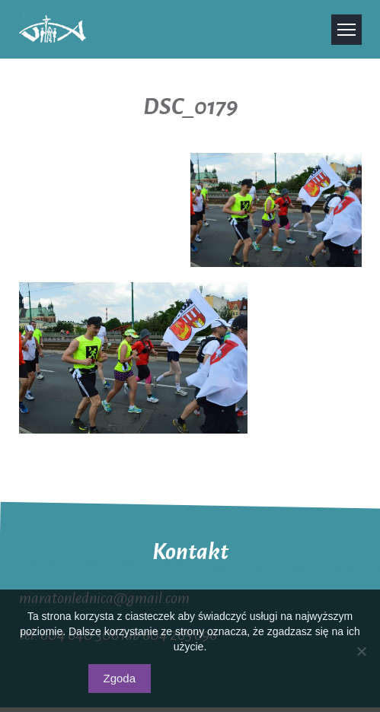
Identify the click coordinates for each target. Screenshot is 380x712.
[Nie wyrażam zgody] (361, 651)
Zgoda (120, 678)
